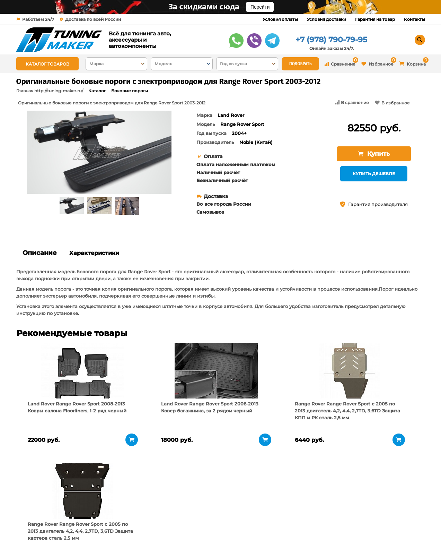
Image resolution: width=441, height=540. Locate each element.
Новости (98, 521)
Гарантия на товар (375, 19)
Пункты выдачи (107, 512)
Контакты (414, 19)
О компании (103, 503)
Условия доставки (326, 19)
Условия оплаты (280, 19)
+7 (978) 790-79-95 (331, 39)
